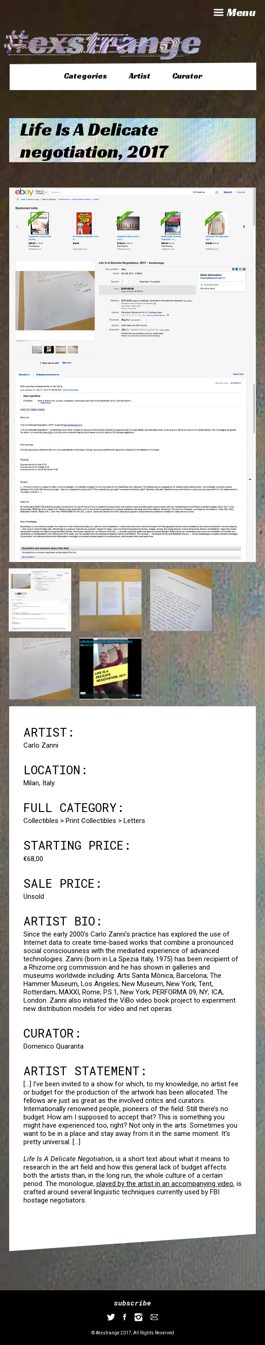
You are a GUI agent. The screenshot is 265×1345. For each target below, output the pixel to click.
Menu (234, 12)
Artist (139, 75)
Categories (85, 75)
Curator (187, 75)
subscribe (132, 1302)
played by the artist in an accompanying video (164, 1184)
